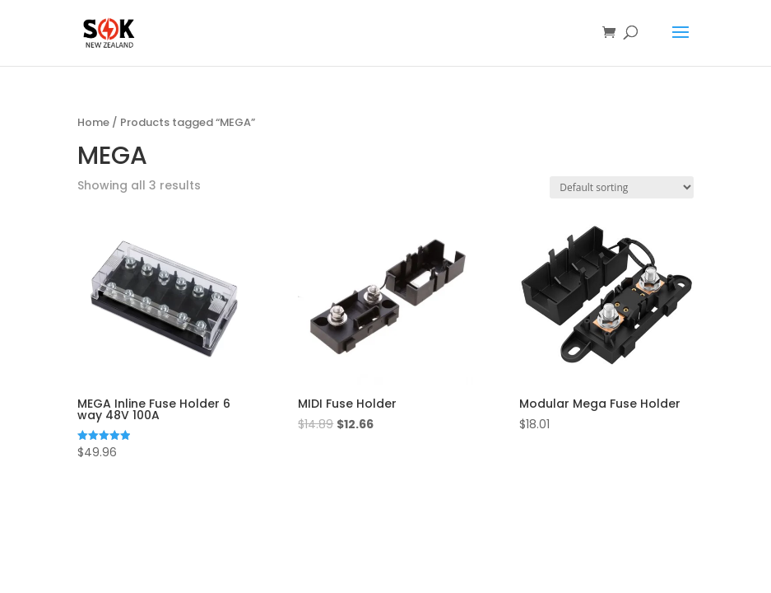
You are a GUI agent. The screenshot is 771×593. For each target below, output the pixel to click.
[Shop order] (622, 187)
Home (93, 122)
